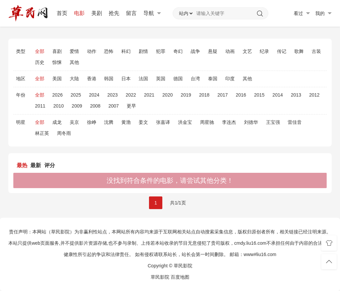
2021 (149, 95)
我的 (323, 13)
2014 (277, 95)
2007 (113, 106)
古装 (316, 51)
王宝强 (273, 122)
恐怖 (108, 51)
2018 (204, 95)
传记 (281, 51)
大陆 (74, 78)
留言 (131, 13)
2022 (131, 95)
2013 (296, 95)
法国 (143, 78)
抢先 (114, 13)
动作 (91, 51)
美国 (57, 78)
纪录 (264, 51)
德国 (178, 78)
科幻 (126, 51)
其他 (74, 62)
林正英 (42, 133)
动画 (230, 51)
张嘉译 (163, 122)
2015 (259, 95)
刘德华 (251, 122)
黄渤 (126, 122)
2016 (241, 95)
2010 (58, 106)
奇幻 (178, 51)
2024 (94, 95)
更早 (131, 106)
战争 (195, 51)
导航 (152, 13)
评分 (49, 165)
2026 (57, 95)
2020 (167, 95)
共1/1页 (178, 202)
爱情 (74, 51)
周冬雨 (64, 133)
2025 (76, 95)
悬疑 (212, 51)
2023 (112, 95)
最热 (22, 165)
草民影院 (160, 277)
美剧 (96, 13)
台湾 (195, 78)
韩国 (108, 78)
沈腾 (108, 122)
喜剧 (57, 51)
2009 (77, 106)
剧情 (143, 51)
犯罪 (160, 51)
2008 (95, 106)
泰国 (212, 78)
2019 (186, 95)
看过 (302, 13)
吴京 (74, 122)
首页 (62, 13)
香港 (91, 78)
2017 (222, 95)
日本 (126, 78)
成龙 (57, 122)
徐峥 (91, 122)
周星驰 (207, 122)
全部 (39, 51)
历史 (39, 62)
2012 (314, 95)
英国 (160, 78)
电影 (79, 13)
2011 (40, 106)
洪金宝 (185, 122)
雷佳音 (295, 122)
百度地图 (180, 277)
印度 (230, 78)
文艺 (247, 51)
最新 (35, 165)
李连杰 (229, 122)
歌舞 (299, 51)
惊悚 (57, 62)
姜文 (143, 122)
